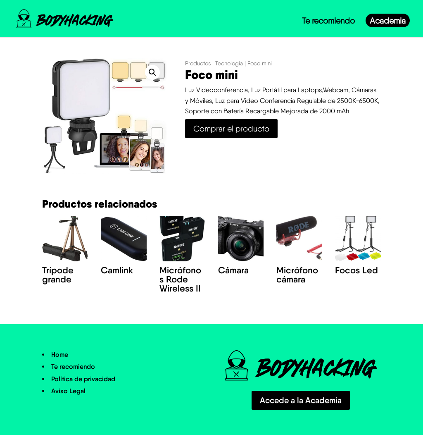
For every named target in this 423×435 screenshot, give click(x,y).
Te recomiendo (328, 22)
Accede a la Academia (301, 400)
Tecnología (229, 63)
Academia (388, 22)
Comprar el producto (231, 129)
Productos (198, 63)
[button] (152, 72)
